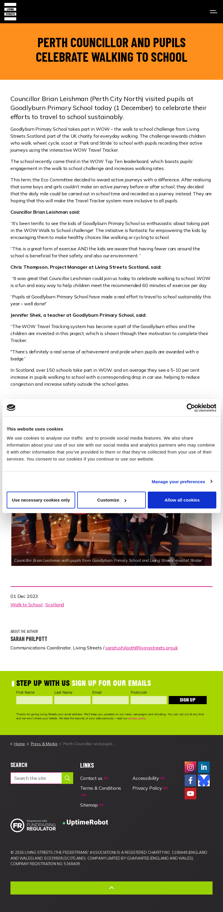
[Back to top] (111, 888)
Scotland (54, 605)
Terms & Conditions (100, 791)
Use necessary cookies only (41, 499)
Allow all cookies (182, 499)
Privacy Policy (150, 788)
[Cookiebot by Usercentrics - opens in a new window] (191, 407)
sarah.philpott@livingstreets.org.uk (141, 648)
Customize (111, 499)
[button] (67, 778)
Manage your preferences (178, 481)
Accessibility (148, 778)
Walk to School (26, 605)
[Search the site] (41, 778)
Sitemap (91, 805)
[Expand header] (214, 11)
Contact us (94, 778)
